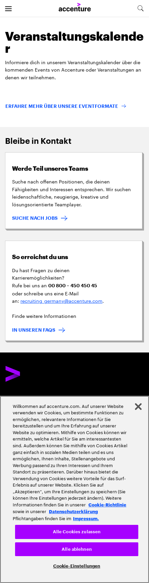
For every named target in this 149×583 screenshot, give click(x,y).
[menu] (8, 8)
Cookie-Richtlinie (107, 504)
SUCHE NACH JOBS (35, 218)
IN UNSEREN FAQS (33, 330)
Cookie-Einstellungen (76, 566)
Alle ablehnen (77, 549)
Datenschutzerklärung (73, 511)
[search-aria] (140, 8)
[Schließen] (138, 406)
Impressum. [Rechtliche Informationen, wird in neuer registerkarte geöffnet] (86, 518)
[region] (74, 489)
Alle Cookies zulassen (77, 532)
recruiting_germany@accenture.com (61, 300)
